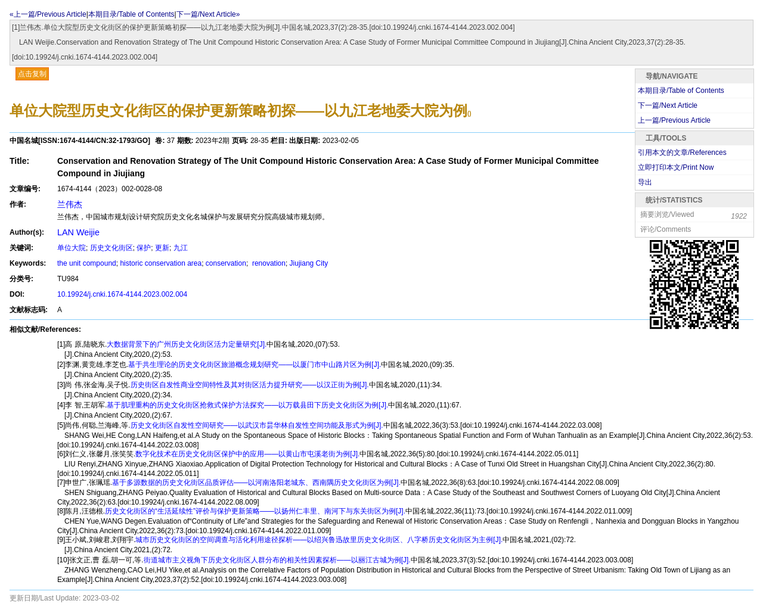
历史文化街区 (111, 248)
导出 (645, 182)
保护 (144, 248)
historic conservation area (160, 263)
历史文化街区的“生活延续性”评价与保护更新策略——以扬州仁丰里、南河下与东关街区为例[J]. (255, 511)
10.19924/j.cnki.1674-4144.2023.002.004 (122, 294)
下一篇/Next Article (667, 105)
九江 (180, 248)
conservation (226, 263)
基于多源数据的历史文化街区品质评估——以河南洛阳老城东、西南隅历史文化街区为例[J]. (256, 482)
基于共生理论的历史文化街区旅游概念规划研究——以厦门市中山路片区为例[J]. (254, 364)
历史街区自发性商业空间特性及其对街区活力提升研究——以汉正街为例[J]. (250, 385)
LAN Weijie (78, 232)
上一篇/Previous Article (674, 120)
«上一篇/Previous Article (48, 14)
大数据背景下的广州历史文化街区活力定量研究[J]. (186, 344)
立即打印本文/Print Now (676, 167)
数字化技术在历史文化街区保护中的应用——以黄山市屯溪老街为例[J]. (247, 454)
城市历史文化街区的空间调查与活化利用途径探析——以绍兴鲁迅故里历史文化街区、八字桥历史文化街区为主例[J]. (319, 540)
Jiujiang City (309, 263)
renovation (268, 263)
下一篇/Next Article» (208, 14)
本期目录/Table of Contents (131, 14)
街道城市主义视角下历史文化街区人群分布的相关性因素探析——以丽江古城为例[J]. (277, 560)
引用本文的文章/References (682, 152)
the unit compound (86, 263)
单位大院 (71, 248)
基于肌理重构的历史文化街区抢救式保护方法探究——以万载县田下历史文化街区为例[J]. (247, 405)
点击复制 (32, 74)
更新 (162, 248)
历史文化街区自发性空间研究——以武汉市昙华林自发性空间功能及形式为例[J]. (257, 425)
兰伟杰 (69, 204)
